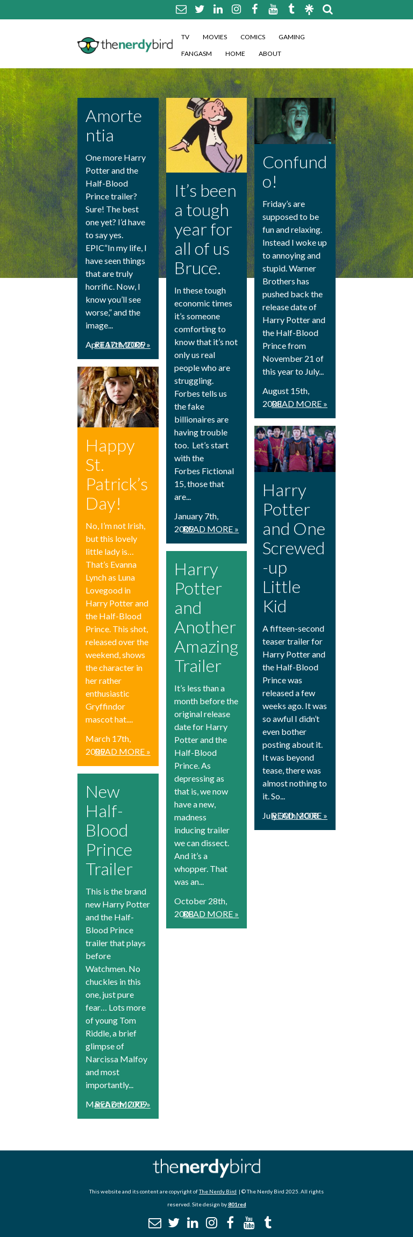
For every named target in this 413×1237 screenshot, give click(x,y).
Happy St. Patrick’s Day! (117, 473)
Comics (252, 37)
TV (185, 37)
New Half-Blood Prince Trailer (109, 830)
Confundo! (294, 171)
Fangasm (196, 53)
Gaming (292, 37)
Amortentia (114, 125)
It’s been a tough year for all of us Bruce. (205, 229)
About (270, 53)
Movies (215, 37)
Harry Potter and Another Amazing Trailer (206, 617)
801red (237, 1204)
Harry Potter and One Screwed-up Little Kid (293, 547)
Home (235, 53)
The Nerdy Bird (218, 1191)
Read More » (123, 344)
